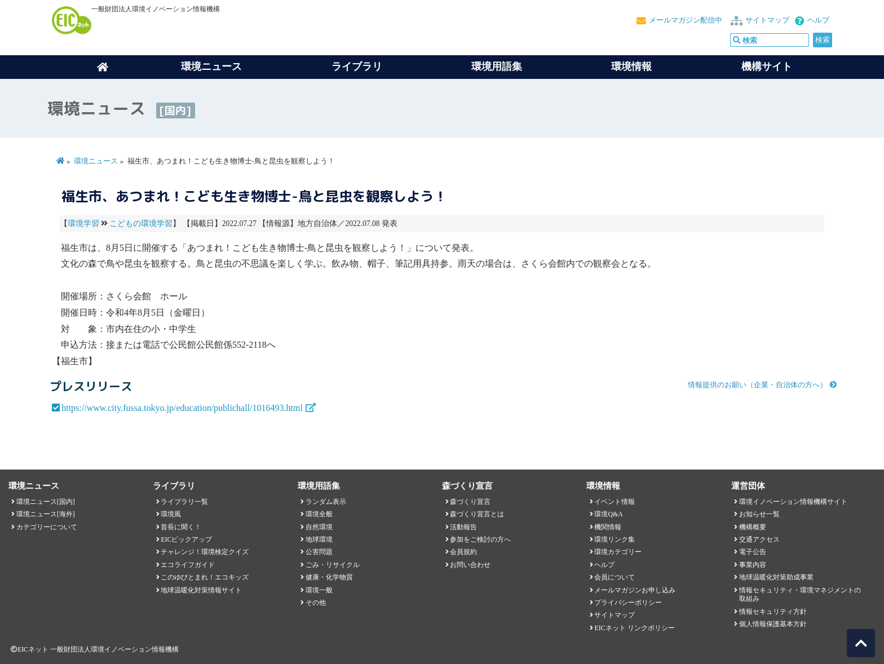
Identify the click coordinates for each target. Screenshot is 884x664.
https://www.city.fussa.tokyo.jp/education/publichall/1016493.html (182, 408)
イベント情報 (614, 502)
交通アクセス (759, 539)
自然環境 (319, 527)
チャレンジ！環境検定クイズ (205, 552)
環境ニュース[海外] (45, 514)
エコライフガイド (188, 565)
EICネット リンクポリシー (634, 628)
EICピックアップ (186, 539)
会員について (614, 577)
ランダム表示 (326, 502)
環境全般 (319, 514)
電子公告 (752, 552)
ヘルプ (818, 20)
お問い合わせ (470, 565)
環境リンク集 (614, 539)
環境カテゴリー (618, 552)
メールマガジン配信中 (685, 20)
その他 (316, 603)
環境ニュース (96, 161)
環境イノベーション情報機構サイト (793, 502)
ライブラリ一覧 (184, 502)
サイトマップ (767, 20)
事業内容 (752, 565)
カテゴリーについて (46, 527)
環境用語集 (496, 66)
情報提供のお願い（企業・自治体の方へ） (757, 385)
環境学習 (83, 223)
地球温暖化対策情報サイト (201, 590)
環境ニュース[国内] (45, 502)
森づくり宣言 (470, 502)
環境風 (171, 514)
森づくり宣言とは (477, 514)
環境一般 (319, 590)
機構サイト (766, 66)
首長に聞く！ (181, 527)
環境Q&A (608, 514)
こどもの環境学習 (141, 223)
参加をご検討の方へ (480, 539)
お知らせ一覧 (759, 514)
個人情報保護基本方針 (773, 624)
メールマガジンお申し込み (634, 590)
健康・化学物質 (329, 577)
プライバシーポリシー (628, 603)
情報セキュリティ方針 (773, 612)
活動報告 (463, 527)
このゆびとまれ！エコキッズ (205, 577)
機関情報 (607, 527)
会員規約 (463, 552)
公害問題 (319, 552)
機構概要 (752, 527)
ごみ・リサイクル (333, 565)
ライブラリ (357, 66)
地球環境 (319, 539)
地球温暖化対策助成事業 (776, 577)
